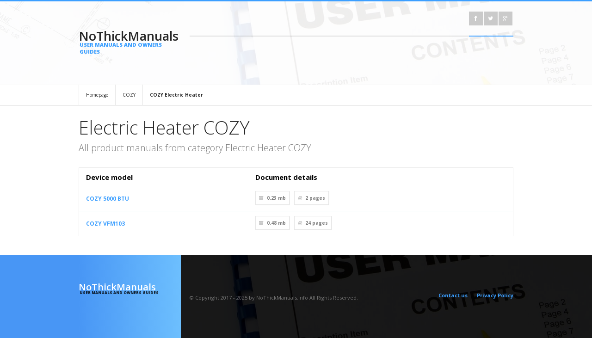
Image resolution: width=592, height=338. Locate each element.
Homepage (97, 95)
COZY (129, 95)
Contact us (453, 295)
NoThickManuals (130, 41)
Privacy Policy (495, 295)
